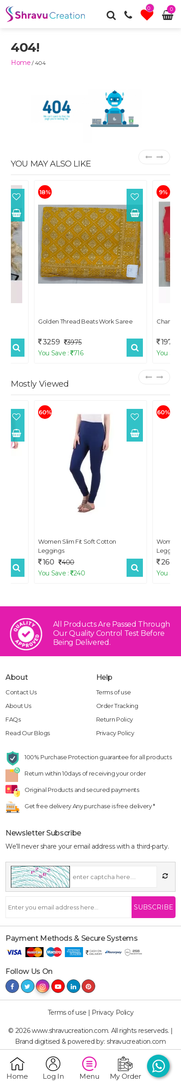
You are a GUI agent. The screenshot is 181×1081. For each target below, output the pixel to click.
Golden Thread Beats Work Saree (85, 321)
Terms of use (113, 692)
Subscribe (153, 907)
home (21, 63)
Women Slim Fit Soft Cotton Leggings (77, 546)
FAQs (13, 719)
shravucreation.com (136, 1041)
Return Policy (114, 719)
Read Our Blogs (27, 733)
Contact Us (21, 692)
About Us (18, 705)
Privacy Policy (115, 733)
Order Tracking (117, 705)
